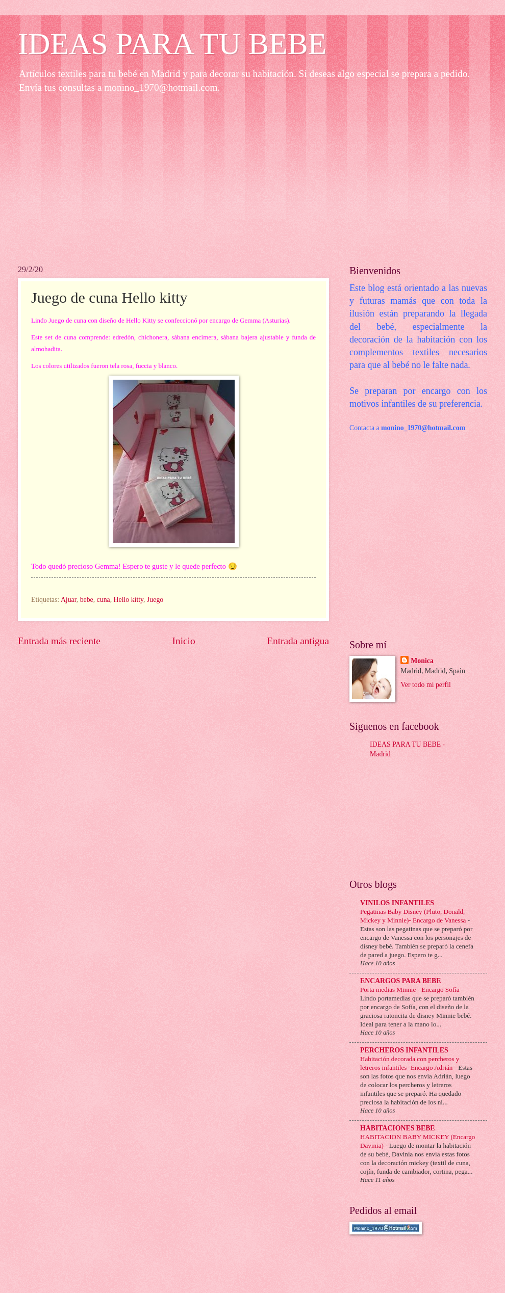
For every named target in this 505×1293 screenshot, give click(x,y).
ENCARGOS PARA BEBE (400, 981)
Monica (422, 661)
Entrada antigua (298, 641)
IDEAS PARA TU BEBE (172, 44)
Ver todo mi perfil (425, 685)
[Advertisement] (252, 178)
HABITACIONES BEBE (397, 1128)
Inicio (183, 641)
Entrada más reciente (59, 641)
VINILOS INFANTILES (397, 903)
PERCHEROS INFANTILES (404, 1050)
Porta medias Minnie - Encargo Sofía (410, 989)
